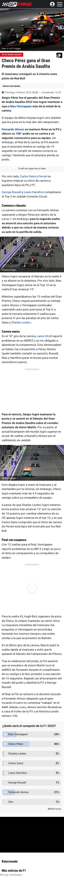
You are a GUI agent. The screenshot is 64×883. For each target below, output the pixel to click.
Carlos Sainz (28, 176)
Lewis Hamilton (34, 192)
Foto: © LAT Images (11, 48)
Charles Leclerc (21, 322)
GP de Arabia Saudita (12, 54)
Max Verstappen (21, 106)
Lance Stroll (44, 336)
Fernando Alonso (13, 129)
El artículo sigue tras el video (32, 168)
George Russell (11, 192)
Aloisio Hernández (11, 86)
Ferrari (43, 176)
